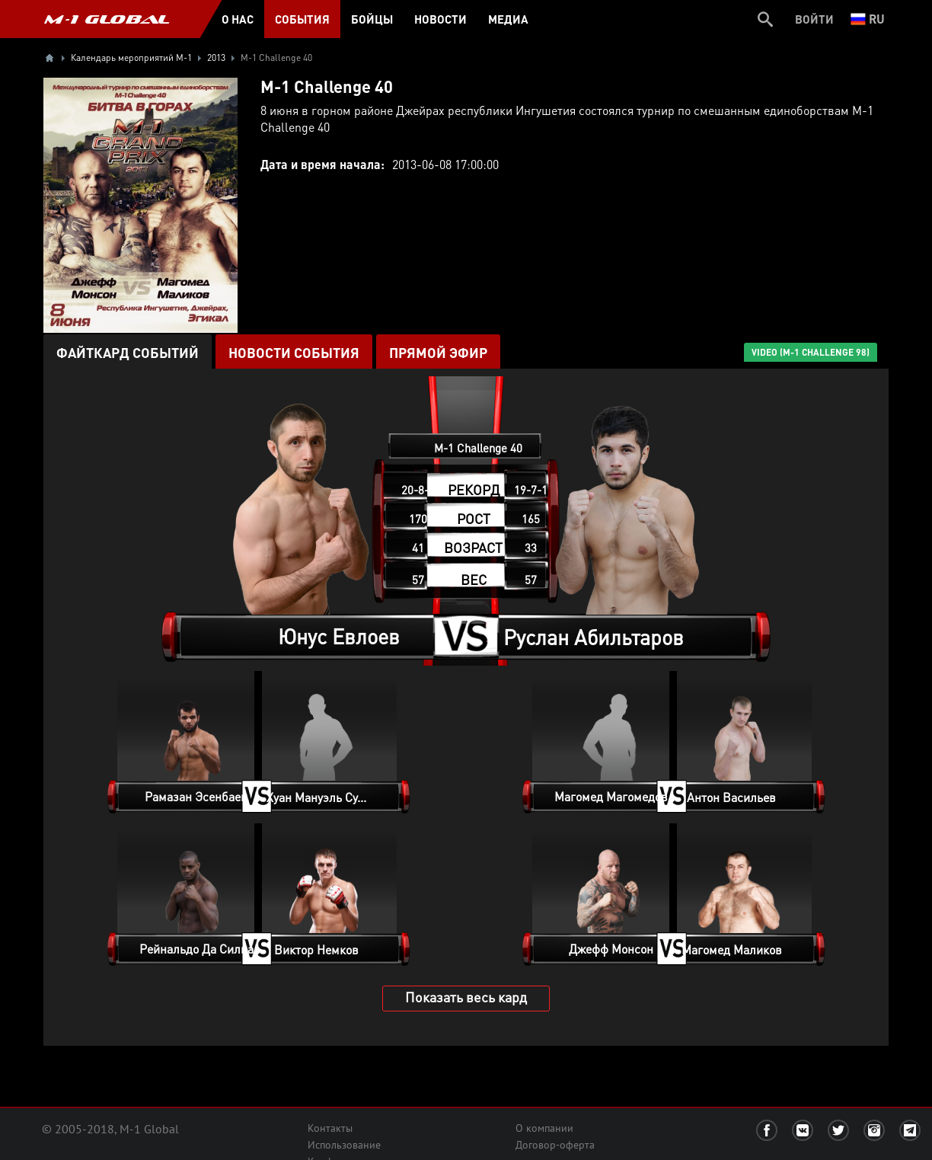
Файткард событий (127, 352)
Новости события (293, 352)
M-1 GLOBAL (106, 19)
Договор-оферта (555, 1145)
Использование (344, 1145)
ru (868, 19)
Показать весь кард (466, 996)
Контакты (330, 1128)
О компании (544, 1128)
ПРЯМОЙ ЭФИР (438, 352)
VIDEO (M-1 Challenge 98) (811, 352)
